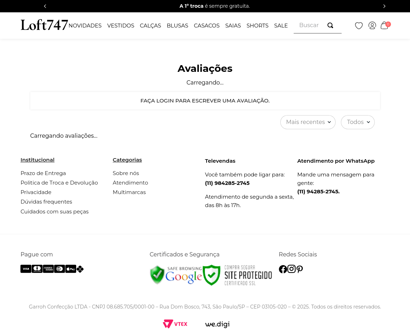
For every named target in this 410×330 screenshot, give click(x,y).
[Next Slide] (384, 6)
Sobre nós (126, 173)
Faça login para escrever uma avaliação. (205, 100)
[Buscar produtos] (332, 25)
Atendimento (130, 182)
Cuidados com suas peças (54, 211)
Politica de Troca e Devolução (59, 182)
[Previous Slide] (45, 6)
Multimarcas (129, 192)
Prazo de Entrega (43, 173)
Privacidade (35, 192)
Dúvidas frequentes (46, 201)
